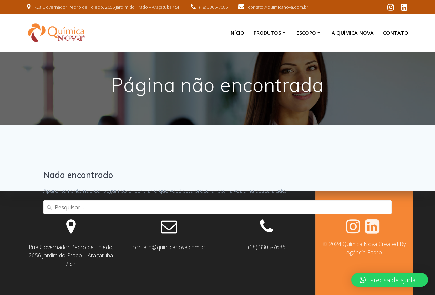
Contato (395, 33)
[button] (389, 280)
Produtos (267, 33)
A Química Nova (353, 33)
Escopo (306, 33)
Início (236, 33)
